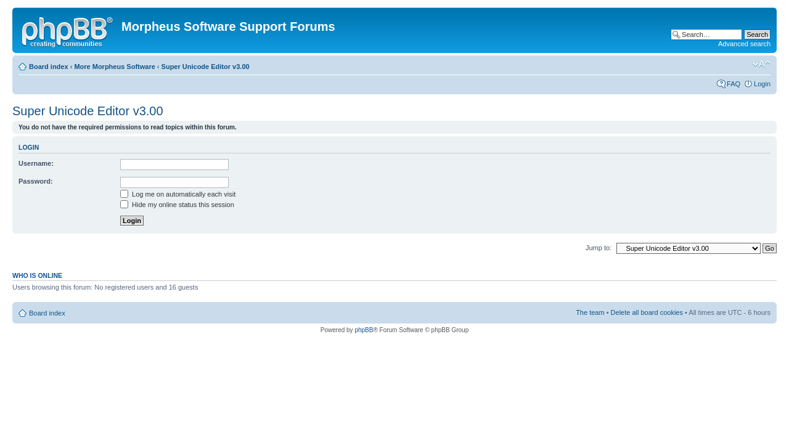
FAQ (733, 84)
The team (590, 312)
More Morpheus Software (114, 66)
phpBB (363, 330)
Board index (48, 66)
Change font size (762, 64)
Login (762, 84)
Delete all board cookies (647, 312)
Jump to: (598, 247)
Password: (35, 181)
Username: (36, 163)
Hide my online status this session (177, 204)
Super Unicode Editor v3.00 (205, 66)
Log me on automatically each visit (177, 194)
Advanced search (744, 43)
